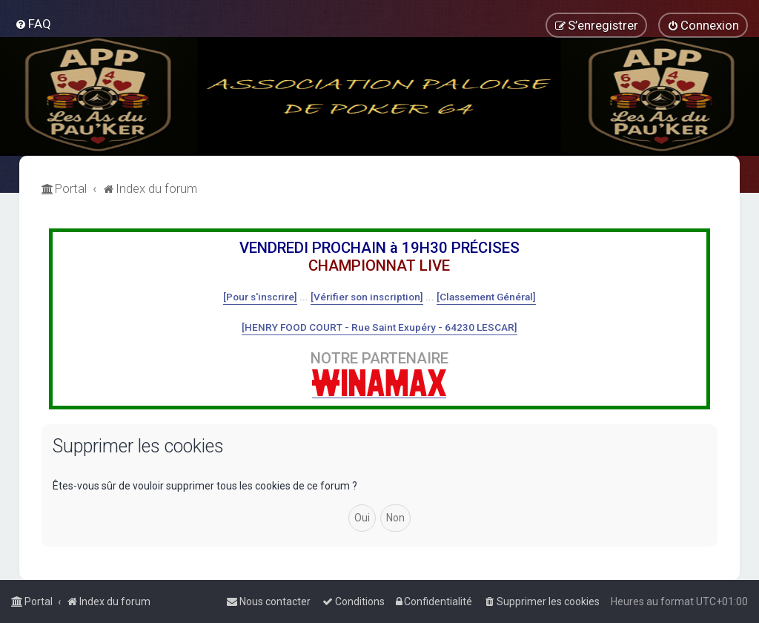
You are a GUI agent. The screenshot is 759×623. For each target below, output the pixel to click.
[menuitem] (33, 24)
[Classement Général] (486, 297)
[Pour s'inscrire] (260, 297)
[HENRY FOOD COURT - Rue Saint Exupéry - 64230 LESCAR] (379, 327)
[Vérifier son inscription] (367, 297)
